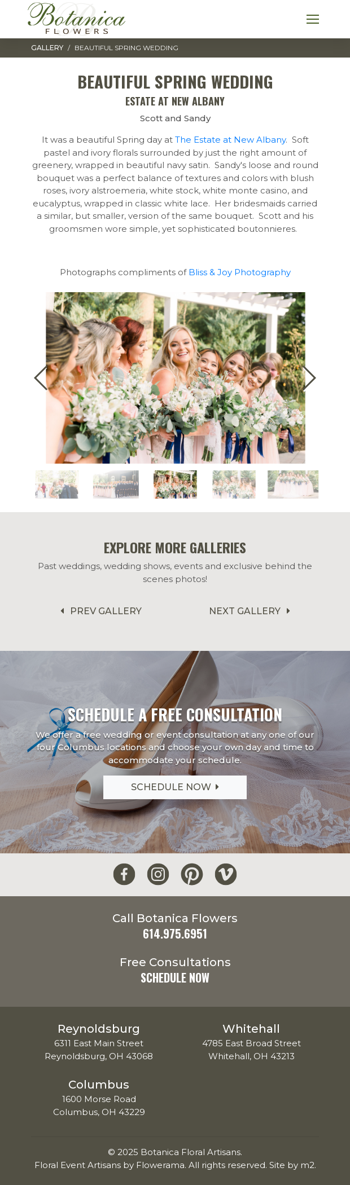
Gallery (47, 47)
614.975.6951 (175, 933)
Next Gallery (251, 611)
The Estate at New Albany (230, 139)
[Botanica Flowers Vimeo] (226, 874)
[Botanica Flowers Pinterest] (192, 874)
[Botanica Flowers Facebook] (124, 874)
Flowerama (160, 1165)
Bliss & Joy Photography (240, 272)
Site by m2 (291, 1165)
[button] (308, 377)
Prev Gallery (99, 611)
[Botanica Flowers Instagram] (158, 874)
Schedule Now (175, 787)
